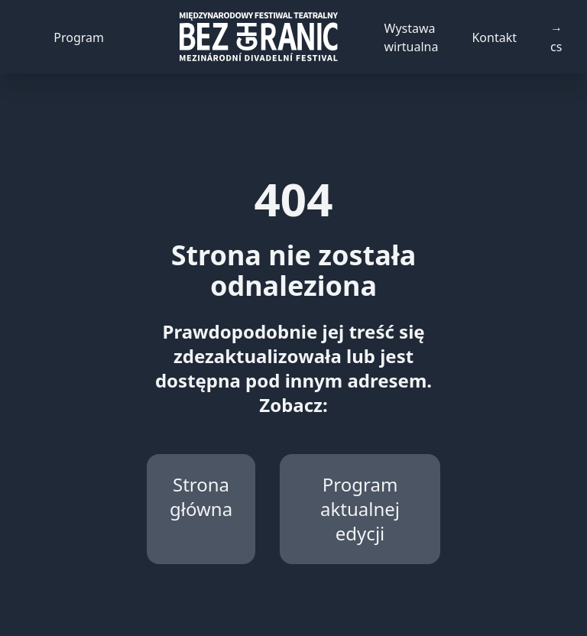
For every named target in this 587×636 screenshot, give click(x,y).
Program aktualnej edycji (360, 509)
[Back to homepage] (258, 36)
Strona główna (201, 496)
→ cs (556, 37)
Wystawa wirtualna (411, 37)
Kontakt (494, 37)
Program (79, 37)
